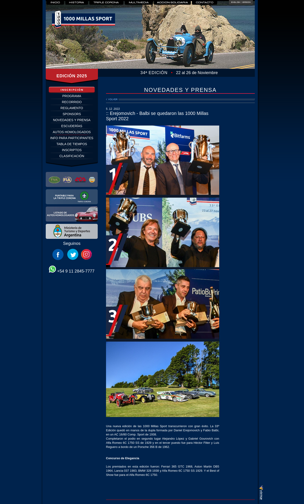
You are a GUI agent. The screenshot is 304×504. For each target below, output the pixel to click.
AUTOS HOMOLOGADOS (72, 132)
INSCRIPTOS (72, 150)
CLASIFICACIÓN (71, 156)
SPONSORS (72, 114)
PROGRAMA (71, 96)
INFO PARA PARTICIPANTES (71, 138)
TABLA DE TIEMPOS (71, 144)
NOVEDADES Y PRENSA (72, 120)
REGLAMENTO (72, 108)
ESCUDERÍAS (71, 126)
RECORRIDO (72, 102)
